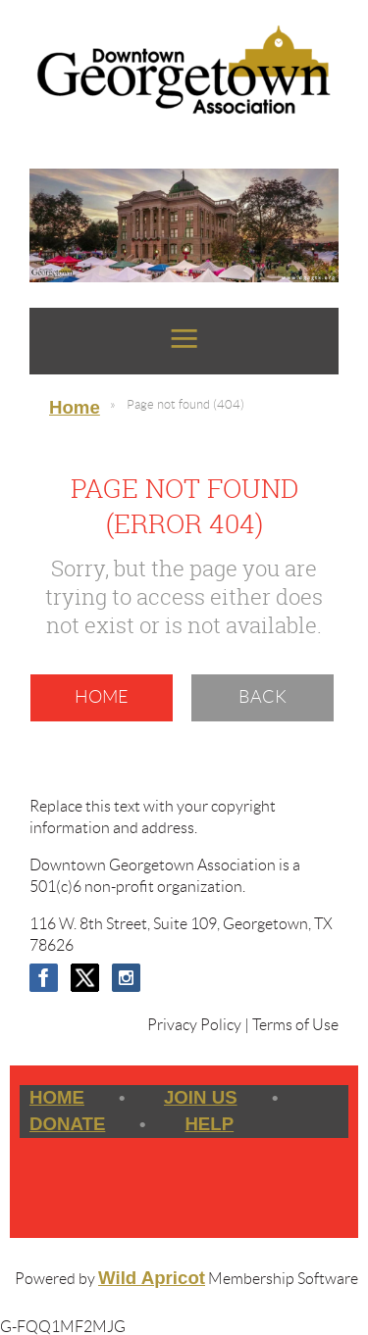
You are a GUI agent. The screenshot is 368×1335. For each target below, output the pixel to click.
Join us (200, 1097)
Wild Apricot (151, 1277)
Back (262, 697)
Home (74, 407)
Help (209, 1123)
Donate (67, 1123)
